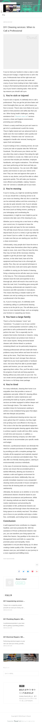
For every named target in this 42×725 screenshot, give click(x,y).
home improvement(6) (8, 558)
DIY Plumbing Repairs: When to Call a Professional (22, 619)
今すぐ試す (27, 9)
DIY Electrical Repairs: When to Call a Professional (22, 637)
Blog (3, 15)
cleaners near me (21, 116)
